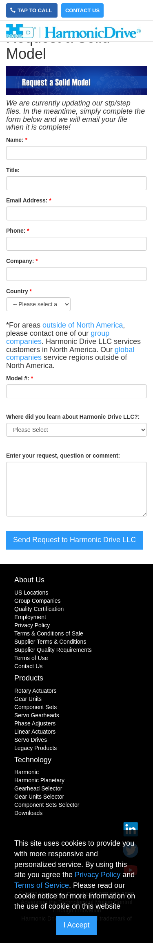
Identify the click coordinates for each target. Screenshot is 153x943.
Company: (20, 261)
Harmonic (26, 772)
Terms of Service (41, 885)
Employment (30, 617)
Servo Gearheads (36, 715)
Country (19, 291)
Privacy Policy (32, 625)
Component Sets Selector (47, 805)
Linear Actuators (34, 731)
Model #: (17, 378)
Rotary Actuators (35, 690)
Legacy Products (35, 748)
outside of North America (82, 325)
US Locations (31, 592)
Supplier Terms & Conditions (50, 641)
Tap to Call (31, 10)
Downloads (28, 813)
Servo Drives (30, 739)
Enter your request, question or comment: (63, 455)
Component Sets (35, 707)
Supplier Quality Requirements (53, 650)
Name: (15, 140)
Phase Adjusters (34, 723)
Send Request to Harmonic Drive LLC (74, 540)
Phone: (15, 230)
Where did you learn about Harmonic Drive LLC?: (73, 416)
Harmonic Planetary (39, 780)
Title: (13, 170)
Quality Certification (39, 609)
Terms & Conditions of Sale (48, 633)
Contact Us (82, 10)
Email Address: (26, 200)
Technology (32, 760)
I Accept (76, 925)
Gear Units (28, 699)
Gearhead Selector (38, 788)
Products (28, 678)
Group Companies (37, 600)
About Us (29, 580)
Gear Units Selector (39, 796)
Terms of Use (31, 658)
